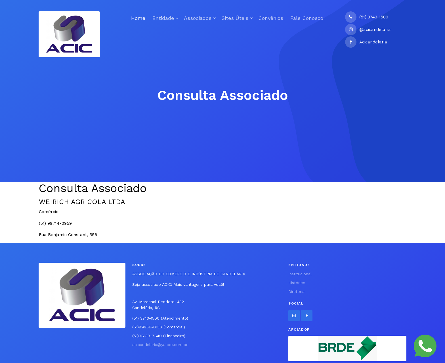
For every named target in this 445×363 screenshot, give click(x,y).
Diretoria (296, 291)
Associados (197, 18)
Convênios (270, 18)
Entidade (163, 18)
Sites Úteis (234, 18)
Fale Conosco (306, 18)
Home (138, 18)
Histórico (296, 282)
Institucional (300, 274)
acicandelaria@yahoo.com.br (160, 344)
